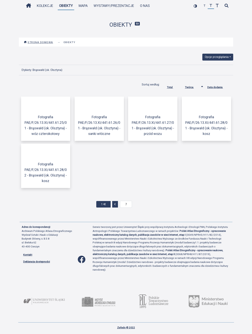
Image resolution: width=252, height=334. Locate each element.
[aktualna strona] (126, 204)
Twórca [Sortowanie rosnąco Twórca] (192, 86)
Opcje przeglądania (217, 57)
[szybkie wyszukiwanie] (226, 6)
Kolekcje (45, 6)
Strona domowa (38, 42)
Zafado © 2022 (126, 327)
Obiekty (66, 6)
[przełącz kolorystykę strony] (195, 6)
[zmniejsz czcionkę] (204, 6)
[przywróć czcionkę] (211, 6)
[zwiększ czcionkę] (217, 6)
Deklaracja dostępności (36, 261)
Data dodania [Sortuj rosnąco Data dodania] (218, 86)
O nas (145, 6)
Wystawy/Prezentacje (114, 6)
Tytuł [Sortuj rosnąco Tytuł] (173, 86)
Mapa (83, 6)
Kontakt (27, 254)
